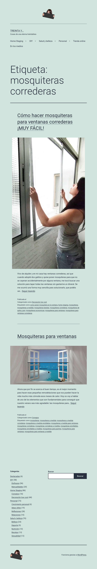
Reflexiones (16, 511)
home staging (63, 305)
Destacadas (15, 476)
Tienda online (79, 41)
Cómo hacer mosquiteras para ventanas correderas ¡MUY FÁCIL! (45, 121)
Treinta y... (17, 30)
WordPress (81, 555)
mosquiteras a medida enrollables (38, 423)
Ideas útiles (16, 508)
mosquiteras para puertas (52, 429)
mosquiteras (73, 305)
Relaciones (16, 515)
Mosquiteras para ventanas (46, 336)
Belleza (14, 522)
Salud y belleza (45, 41)
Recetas (15, 532)
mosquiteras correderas (58, 308)
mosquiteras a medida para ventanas (64, 423)
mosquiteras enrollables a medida (29, 429)
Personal (63, 41)
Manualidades (17, 487)
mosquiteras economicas (35, 310)
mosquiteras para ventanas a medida (38, 432)
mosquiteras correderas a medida (47, 426)
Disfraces (15, 483)
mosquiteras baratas (41, 308)
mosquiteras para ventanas (55, 310)
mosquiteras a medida (25, 308)
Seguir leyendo (28, 291)
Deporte (15, 525)
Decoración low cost (39, 302)
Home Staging (16, 41)
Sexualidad (16, 536)
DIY (31, 41)
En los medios (16, 46)
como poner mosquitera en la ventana (43, 305)
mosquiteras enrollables (69, 426)
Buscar (51, 471)
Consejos (35, 418)
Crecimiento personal (20, 504)
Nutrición (15, 529)
